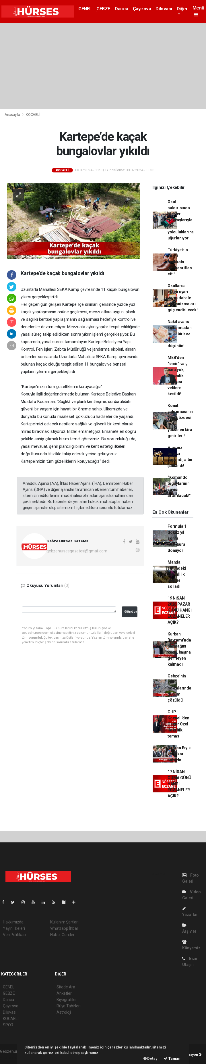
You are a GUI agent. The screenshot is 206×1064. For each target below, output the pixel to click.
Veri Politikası (14, 934)
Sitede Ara (66, 987)
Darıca (121, 8)
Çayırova (142, 8)
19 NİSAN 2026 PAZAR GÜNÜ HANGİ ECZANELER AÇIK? (180, 610)
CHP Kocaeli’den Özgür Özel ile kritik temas (178, 724)
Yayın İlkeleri (14, 928)
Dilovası (164, 8)
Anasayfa (13, 114)
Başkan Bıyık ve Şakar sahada (179, 754)
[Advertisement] (103, 66)
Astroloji (64, 1012)
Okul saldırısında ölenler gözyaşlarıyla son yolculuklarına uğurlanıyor (181, 219)
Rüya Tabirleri (68, 1006)
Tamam (173, 1058)
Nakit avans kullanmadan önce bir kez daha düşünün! (180, 333)
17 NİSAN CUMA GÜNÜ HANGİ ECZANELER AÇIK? (179, 783)
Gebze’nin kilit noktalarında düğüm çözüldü (179, 688)
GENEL (85, 8)
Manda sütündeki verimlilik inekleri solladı (177, 574)
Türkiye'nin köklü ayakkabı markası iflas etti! (180, 261)
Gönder (130, 611)
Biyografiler (67, 999)
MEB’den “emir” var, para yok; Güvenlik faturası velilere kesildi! (177, 375)
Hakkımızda (13, 922)
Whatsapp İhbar (64, 928)
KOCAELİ (33, 114)
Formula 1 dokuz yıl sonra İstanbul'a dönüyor (177, 538)
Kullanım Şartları (64, 922)
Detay (150, 1058)
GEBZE (103, 8)
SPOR (8, 1025)
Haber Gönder (62, 934)
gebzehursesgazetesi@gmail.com (76, 551)
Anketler (64, 993)
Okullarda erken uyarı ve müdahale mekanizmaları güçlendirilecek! (183, 297)
